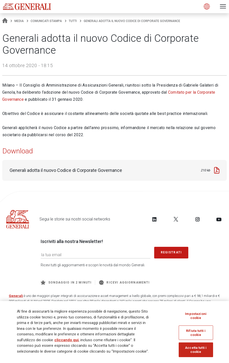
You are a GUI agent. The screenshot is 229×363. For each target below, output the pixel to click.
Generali (16, 296)
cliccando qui (66, 341)
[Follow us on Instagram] (197, 219)
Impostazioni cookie (196, 317)
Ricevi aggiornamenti (124, 282)
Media (19, 21)
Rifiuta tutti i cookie (195, 334)
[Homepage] (5, 21)
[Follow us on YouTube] (219, 219)
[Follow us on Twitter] (176, 219)
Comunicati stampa (46, 21)
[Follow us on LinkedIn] (154, 219)
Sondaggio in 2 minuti (66, 282)
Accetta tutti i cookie (196, 351)
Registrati (171, 252)
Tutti (73, 21)
